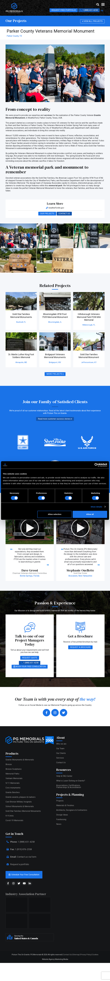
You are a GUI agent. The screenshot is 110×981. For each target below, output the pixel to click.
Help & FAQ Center (64, 772)
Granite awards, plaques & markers (20, 817)
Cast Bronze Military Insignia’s (19, 822)
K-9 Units (10, 836)
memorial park (55, 185)
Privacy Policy (85, 971)
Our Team (60, 745)
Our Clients (61, 750)
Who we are (61, 740)
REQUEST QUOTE (29, 654)
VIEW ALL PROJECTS (92, 21)
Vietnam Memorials (14, 798)
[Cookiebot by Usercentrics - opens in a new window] (96, 465)
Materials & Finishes (65, 802)
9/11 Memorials (13, 803)
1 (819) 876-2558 (19, 865)
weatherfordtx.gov (55, 208)
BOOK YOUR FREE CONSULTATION (29, 663)
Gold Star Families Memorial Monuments (23, 831)
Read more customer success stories (55, 419)
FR (102, 11)
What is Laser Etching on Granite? (70, 777)
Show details (96, 507)
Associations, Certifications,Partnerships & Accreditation (68, 783)
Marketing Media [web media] (61, 976)
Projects (60, 797)
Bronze (9, 784)
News (58, 820)
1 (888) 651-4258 (89, 10)
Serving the (33, 953)
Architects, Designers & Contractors (71, 806)
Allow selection (54, 514)
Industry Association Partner (26, 910)
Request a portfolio (17, 880)
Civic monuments (13, 808)
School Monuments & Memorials (20, 826)
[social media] (8, 899)
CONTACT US (64, 213)
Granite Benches (13, 812)
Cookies (95, 971)
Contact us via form (21, 873)
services (48, 115)
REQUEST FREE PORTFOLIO (63, 10)
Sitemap (76, 971)
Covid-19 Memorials (14, 840)
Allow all (90, 514)
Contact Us (61, 759)
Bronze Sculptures (14, 789)
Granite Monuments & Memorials (20, 780)
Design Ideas (62, 811)
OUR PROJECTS (47, 213)
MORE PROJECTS (55, 374)
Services (60, 754)
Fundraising (61, 816)
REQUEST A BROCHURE (80, 644)
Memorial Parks (12, 794)
